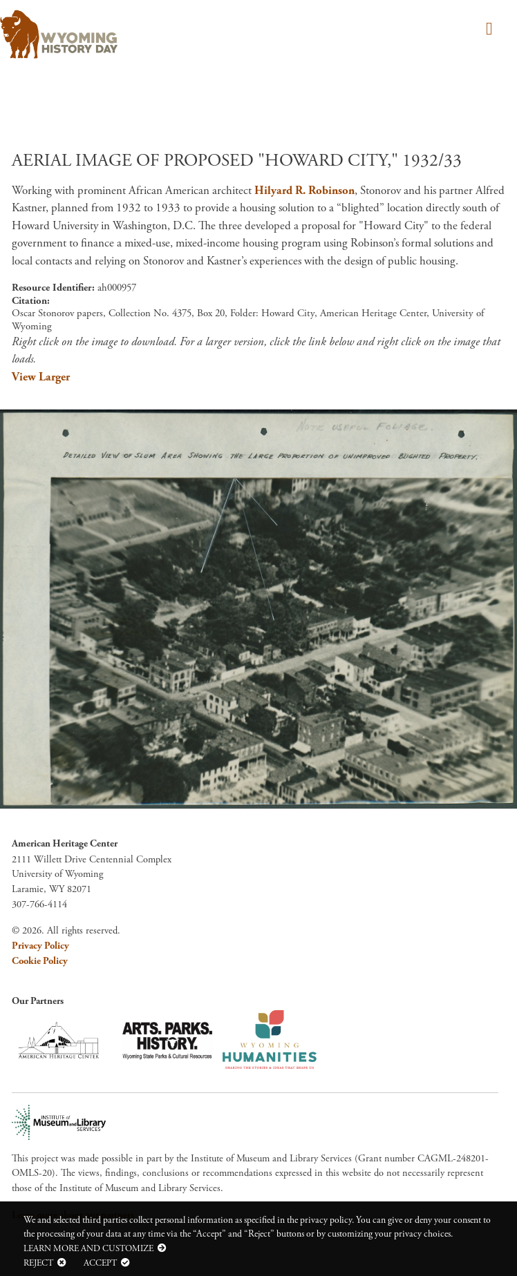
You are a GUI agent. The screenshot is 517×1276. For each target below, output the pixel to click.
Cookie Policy (40, 961)
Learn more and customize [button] (88, 1248)
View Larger (41, 377)
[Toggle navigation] (487, 30)
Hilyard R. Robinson (304, 190)
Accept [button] (100, 1262)
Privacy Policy (40, 946)
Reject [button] (38, 1262)
